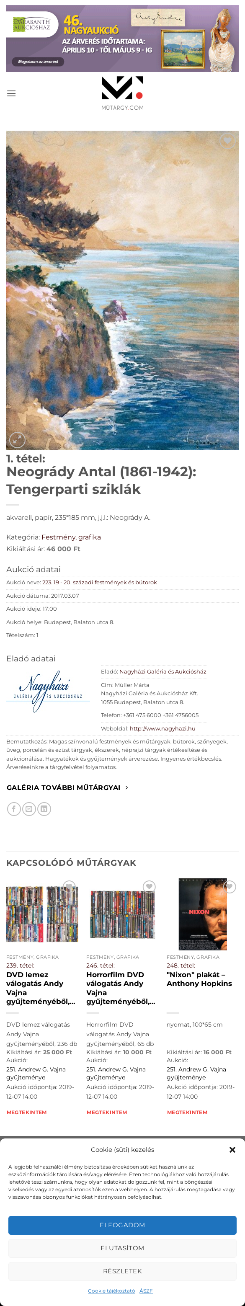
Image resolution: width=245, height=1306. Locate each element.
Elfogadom (122, 1225)
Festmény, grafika (71, 537)
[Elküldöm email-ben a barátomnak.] (29, 809)
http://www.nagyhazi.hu (163, 728)
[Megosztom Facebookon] (14, 809)
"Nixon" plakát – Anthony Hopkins (199, 979)
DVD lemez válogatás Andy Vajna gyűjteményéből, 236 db (38, 988)
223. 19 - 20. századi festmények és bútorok (99, 582)
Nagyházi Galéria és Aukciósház (162, 671)
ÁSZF (146, 1291)
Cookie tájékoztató (111, 1291)
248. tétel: (181, 965)
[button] (232, 1150)
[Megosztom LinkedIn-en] (44, 809)
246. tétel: (100, 965)
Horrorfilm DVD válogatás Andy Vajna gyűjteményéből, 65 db (118, 988)
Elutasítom (122, 1248)
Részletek (122, 1271)
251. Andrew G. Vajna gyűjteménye (36, 1073)
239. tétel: (20, 965)
